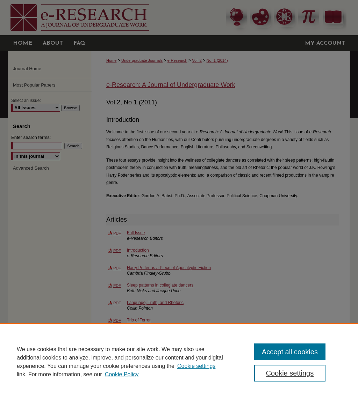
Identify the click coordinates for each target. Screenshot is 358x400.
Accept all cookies (290, 352)
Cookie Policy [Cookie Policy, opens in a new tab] (122, 374)
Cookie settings (196, 366)
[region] (179, 361)
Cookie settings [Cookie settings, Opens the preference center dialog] (290, 373)
